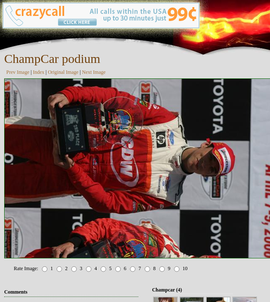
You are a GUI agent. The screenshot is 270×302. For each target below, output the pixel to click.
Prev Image (17, 72)
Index (38, 72)
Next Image (94, 72)
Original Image (63, 72)
